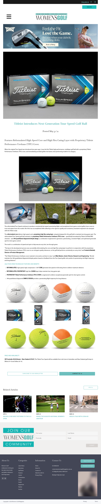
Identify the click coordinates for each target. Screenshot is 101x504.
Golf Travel (21, 470)
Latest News (21, 466)
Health (20, 482)
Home (36, 466)
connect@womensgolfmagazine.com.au (62, 469)
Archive (20, 489)
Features (20, 473)
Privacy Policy (38, 475)
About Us (37, 468)
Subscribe (93, 6)
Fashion (20, 487)
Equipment (21, 484)
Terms (96, 501)
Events (20, 480)
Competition (21, 477)
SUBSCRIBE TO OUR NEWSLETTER (17, 373)
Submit (91, 445)
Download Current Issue (86, 465)
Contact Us (38, 470)
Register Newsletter (85, 460)
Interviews (21, 468)
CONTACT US (63, 373)
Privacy (85, 501)
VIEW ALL (95, 387)
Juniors (20, 475)
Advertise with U (39, 473)
